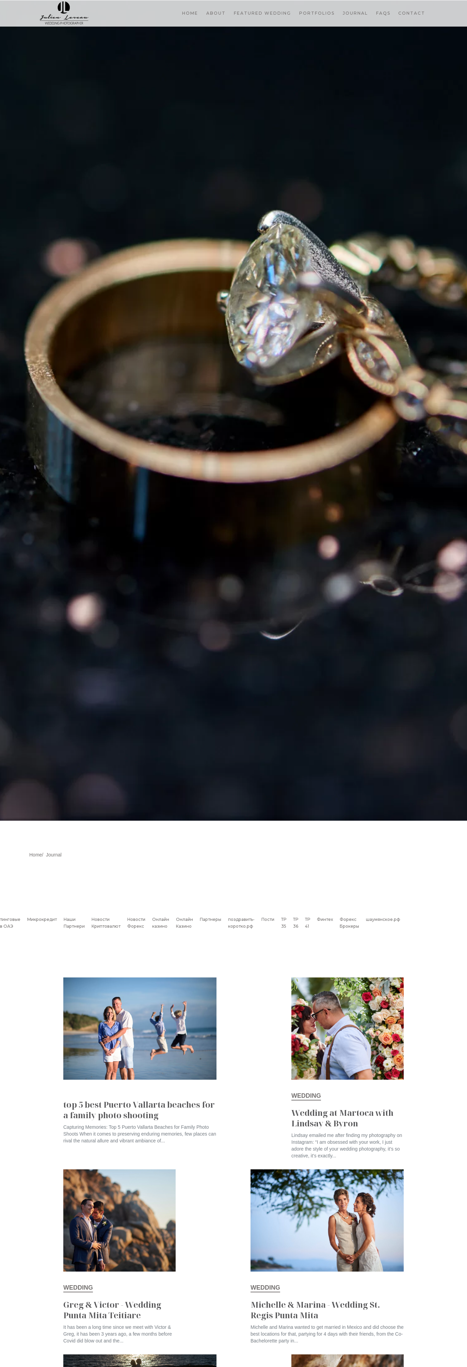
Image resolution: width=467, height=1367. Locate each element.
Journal (53, 854)
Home (35, 854)
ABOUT (216, 13)
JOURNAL (355, 13)
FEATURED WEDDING (262, 13)
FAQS (383, 13)
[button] (317, 13)
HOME (190, 13)
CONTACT (411, 13)
